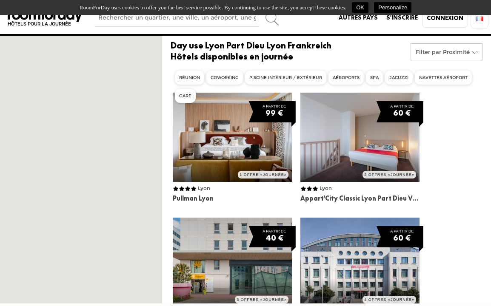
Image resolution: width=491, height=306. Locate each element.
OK (360, 7)
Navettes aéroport (443, 77)
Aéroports (346, 77)
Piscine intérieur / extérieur (285, 77)
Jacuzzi (398, 77)
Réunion (189, 77)
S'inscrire (402, 17)
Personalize (392, 7)
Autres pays (358, 17)
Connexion (445, 17)
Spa (374, 77)
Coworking (225, 77)
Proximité (456, 51)
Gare (185, 96)
